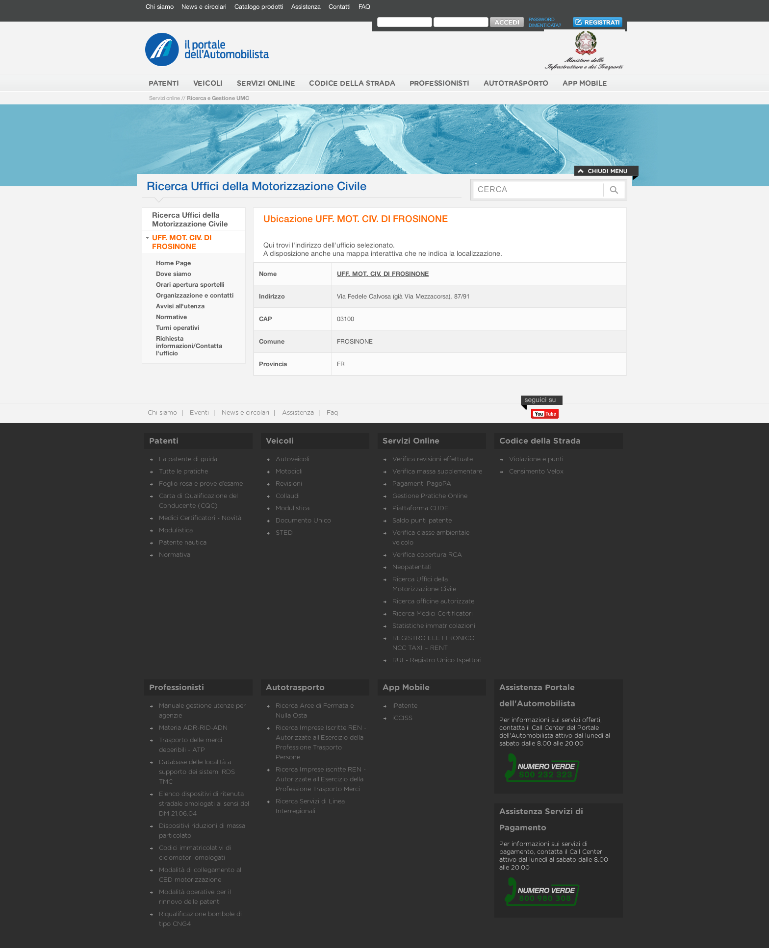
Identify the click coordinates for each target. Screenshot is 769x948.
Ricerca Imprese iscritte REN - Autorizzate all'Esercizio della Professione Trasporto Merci (321, 780)
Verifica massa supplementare (437, 472)
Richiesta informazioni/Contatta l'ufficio (189, 346)
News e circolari (204, 6)
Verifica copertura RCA (427, 555)
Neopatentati (412, 567)
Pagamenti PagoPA (421, 484)
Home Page (173, 263)
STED (284, 533)
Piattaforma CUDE (420, 508)
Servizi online (164, 98)
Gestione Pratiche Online (429, 496)
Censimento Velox (536, 472)
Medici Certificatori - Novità (200, 518)
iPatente (404, 706)
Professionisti (176, 688)
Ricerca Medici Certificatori (432, 614)
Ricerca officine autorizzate (433, 602)
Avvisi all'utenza (180, 306)
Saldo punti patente (422, 521)
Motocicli (289, 472)
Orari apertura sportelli (190, 284)
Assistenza (306, 6)
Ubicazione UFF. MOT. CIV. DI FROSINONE (355, 218)
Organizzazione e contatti (194, 295)
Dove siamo (173, 273)
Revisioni (289, 484)
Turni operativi (177, 327)
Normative (171, 317)
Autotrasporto (295, 688)
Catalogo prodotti (258, 6)
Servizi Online (411, 441)
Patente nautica (182, 543)
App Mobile (406, 688)
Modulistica (176, 530)
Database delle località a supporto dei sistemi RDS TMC (197, 772)
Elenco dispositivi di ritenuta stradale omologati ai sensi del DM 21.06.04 (204, 804)
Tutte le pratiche (183, 472)
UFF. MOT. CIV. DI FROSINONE (181, 241)
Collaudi (288, 496)
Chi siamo (160, 6)
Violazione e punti (536, 459)
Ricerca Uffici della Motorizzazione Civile (190, 219)
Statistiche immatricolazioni (433, 626)
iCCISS (402, 718)
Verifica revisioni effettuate (432, 459)
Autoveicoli (292, 459)
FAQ (364, 6)
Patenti (164, 441)
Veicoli (280, 441)
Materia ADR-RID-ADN (193, 728)
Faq (331, 413)
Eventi (198, 413)
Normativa (174, 555)
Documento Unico (303, 521)
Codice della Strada (540, 441)
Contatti (340, 6)
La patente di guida (188, 459)
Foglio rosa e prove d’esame (201, 484)
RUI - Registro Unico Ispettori (437, 660)
